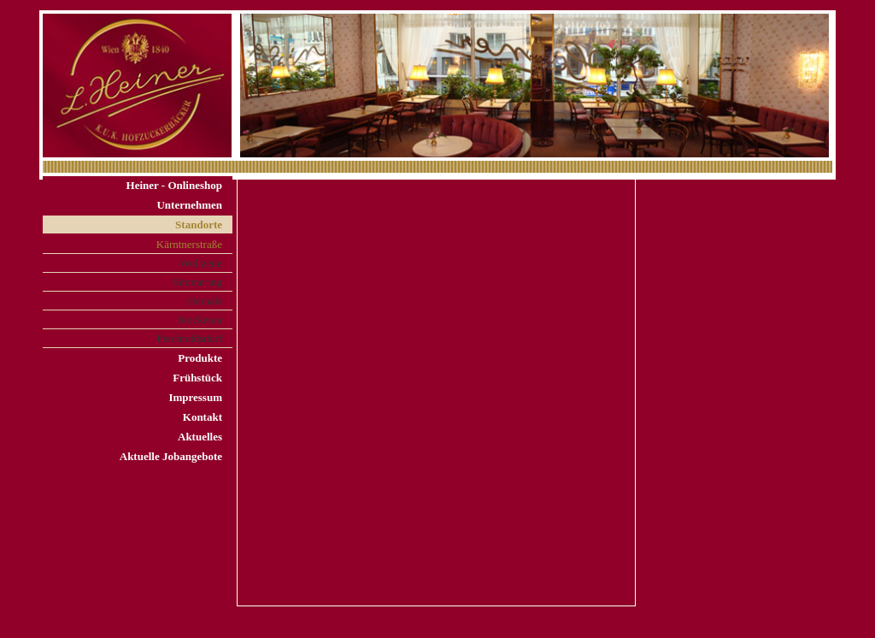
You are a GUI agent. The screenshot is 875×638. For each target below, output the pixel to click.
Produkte (200, 357)
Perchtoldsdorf (189, 338)
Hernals (205, 300)
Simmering (197, 281)
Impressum (195, 397)
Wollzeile (201, 263)
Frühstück (197, 377)
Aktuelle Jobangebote (171, 456)
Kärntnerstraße (189, 244)
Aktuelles (200, 436)
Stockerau (200, 319)
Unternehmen (189, 204)
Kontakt (202, 417)
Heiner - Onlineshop (174, 185)
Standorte (198, 224)
